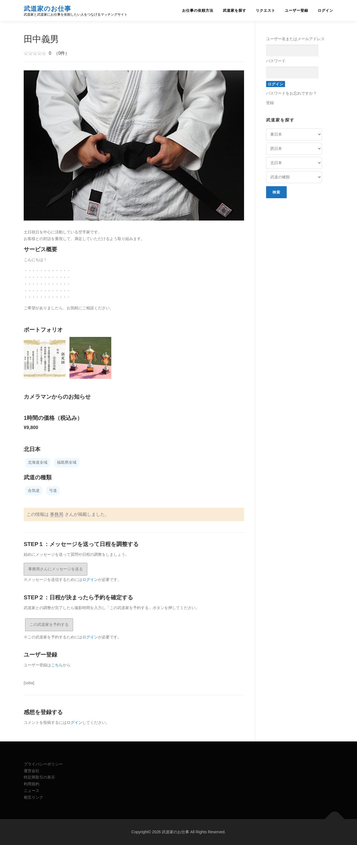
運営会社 (31, 771)
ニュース (31, 790)
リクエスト (265, 10)
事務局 (56, 514)
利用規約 (31, 784)
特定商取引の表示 (39, 777)
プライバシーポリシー (43, 764)
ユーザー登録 (296, 10)
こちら (57, 665)
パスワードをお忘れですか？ (291, 93)
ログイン (325, 10)
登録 (270, 102)
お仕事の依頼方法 (197, 10)
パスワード (276, 61)
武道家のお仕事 (47, 8)
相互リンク (33, 797)
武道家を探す (234, 10)
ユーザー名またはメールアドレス (295, 39)
